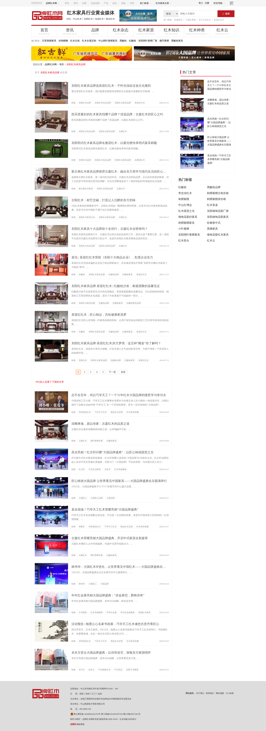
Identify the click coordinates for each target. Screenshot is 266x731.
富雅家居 (178, 20)
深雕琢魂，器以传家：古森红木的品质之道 (100, 423)
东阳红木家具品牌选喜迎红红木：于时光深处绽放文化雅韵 (111, 85)
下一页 (112, 372)
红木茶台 (183, 240)
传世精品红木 (85, 412)
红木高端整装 (120, 469)
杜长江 (92, 670)
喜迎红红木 (219, 20)
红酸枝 (132, 40)
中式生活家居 (95, 469)
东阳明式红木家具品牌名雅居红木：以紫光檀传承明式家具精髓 (114, 143)
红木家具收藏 (133, 412)
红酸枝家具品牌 (134, 303)
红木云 (222, 31)
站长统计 (132, 719)
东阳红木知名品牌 (103, 103)
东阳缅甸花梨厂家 (218, 210)
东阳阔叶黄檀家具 (189, 234)
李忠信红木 (185, 193)
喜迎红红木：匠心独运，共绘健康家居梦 (98, 314)
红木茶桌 (212, 205)
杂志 (114, 3)
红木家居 (146, 31)
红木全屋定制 (89, 40)
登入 (201, 3)
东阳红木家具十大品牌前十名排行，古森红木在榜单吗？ (109, 228)
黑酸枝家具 (177, 40)
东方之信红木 (205, 20)
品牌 (84, 3)
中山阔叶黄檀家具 (107, 40)
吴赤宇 (107, 469)
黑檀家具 (212, 228)
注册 (207, 3)
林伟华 (82, 584)
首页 (67, 3)
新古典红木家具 (86, 188)
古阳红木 (123, 217)
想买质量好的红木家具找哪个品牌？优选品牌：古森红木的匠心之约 (117, 114)
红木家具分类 (163, 3)
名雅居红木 (140, 160)
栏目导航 (219, 3)
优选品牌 (95, 3)
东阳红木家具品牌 (123, 103)
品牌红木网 (52, 3)
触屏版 (77, 724)
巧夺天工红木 (101, 412)
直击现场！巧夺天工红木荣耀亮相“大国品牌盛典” (104, 509)
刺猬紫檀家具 (186, 222)
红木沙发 (75, 40)
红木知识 (171, 31)
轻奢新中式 (214, 222)
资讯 (75, 3)
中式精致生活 (104, 670)
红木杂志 (120, 31)
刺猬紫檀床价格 (216, 199)
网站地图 (220, 693)
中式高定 (118, 670)
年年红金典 (112, 612)
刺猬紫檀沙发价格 (218, 193)
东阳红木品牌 (85, 103)
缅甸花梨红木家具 (218, 234)
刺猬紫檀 (183, 199)
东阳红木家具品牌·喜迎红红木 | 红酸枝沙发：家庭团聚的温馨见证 (115, 286)
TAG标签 (230, 693)
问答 (132, 3)
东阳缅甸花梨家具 (218, 216)
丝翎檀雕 (63, 40)
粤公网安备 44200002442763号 (85, 714)
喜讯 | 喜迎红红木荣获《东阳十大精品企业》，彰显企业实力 (112, 257)
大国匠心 (83, 498)
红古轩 (82, 469)
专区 (61, 64)
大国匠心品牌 (97, 498)
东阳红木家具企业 (87, 217)
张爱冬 (82, 526)
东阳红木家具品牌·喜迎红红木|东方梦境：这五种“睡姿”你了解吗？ (116, 343)
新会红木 (110, 19)
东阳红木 (88, 19)
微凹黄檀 (164, 40)
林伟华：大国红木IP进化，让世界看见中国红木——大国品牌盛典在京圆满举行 (124, 566)
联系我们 (210, 693)
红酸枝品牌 (114, 274)
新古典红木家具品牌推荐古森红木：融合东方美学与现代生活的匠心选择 (120, 171)
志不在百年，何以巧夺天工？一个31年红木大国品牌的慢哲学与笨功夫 (118, 395)
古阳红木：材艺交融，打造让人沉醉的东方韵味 (103, 200)
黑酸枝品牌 (214, 187)
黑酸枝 (123, 40)
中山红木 (77, 19)
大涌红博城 (190, 20)
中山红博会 (185, 205)
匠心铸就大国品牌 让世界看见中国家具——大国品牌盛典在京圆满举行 (119, 481)
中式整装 (83, 612)
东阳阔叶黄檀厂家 (147, 40)
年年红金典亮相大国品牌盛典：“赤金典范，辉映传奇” (107, 595)
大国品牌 (111, 498)
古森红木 (123, 131)
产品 (106, 3)
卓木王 (82, 670)
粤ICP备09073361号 (132, 714)
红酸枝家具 (127, 274)
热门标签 (145, 3)
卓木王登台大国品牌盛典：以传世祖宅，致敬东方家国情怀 (111, 652)
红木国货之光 (186, 210)
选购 (123, 3)
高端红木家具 (144, 612)
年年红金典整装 (127, 612)
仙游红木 (99, 19)
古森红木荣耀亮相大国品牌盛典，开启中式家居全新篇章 (109, 538)
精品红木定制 (117, 412)
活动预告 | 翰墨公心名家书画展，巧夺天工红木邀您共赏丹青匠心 (115, 624)
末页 (123, 372)
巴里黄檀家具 (49, 40)
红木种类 (197, 31)
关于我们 (200, 693)
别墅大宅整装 (132, 670)
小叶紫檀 (183, 228)
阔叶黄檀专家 (97, 441)
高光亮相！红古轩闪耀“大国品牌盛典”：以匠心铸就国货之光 (112, 452)
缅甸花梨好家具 (187, 216)
